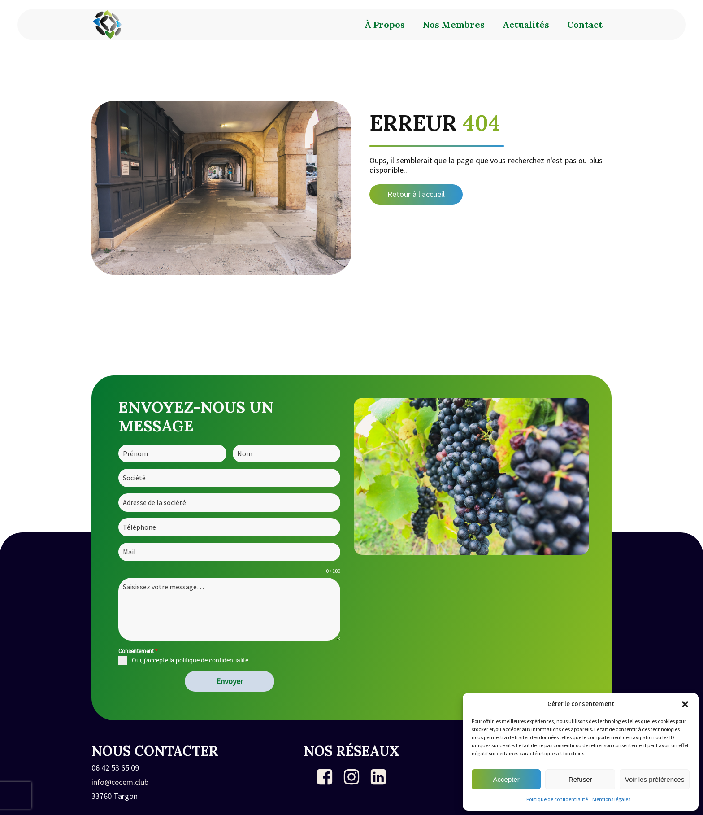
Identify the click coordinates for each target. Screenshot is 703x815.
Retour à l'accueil (416, 194)
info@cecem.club (119, 783)
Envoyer (229, 681)
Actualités (526, 24)
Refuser (580, 779)
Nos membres (454, 24)
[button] (685, 704)
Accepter (506, 779)
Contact (585, 24)
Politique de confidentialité (557, 799)
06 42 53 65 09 (115, 768)
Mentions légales (611, 799)
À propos (385, 24)
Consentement (137, 651)
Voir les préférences (655, 779)
